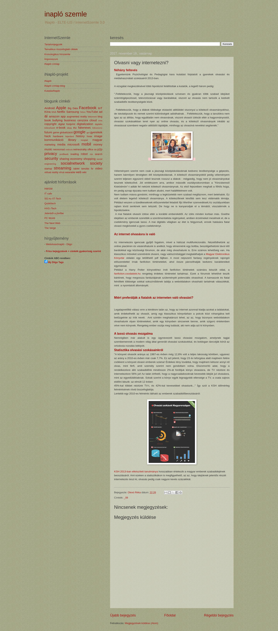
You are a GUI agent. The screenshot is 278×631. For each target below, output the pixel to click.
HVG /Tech (50, 208)
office (90, 149)
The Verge (50, 228)
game (56, 132)
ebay (69, 128)
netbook (69, 150)
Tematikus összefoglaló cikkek (61, 49)
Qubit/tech (50, 203)
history (80, 136)
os (95, 149)
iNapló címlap (51, 63)
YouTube (92, 111)
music (48, 149)
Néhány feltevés (125, 70)
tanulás (85, 168)
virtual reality (51, 172)
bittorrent (92, 116)
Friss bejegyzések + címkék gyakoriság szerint (73, 251)
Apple (61, 107)
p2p (99, 149)
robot (84, 154)
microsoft (73, 144)
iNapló (48, 81)
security (51, 158)
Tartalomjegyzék (53, 44)
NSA (54, 112)
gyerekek (96, 132)
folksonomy (97, 128)
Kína (47, 111)
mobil (86, 144)
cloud (93, 120)
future (48, 132)
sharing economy (70, 158)
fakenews (84, 127)
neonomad (59, 149)
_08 (126, 497)
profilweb (63, 154)
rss (91, 154)
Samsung (72, 111)
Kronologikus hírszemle (57, 54)
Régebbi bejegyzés (219, 615)
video (98, 168)
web (78, 172)
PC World (49, 218)
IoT (100, 108)
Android (49, 108)
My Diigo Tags (56, 262)
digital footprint (66, 124)
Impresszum (51, 59)
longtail (84, 140)
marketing (49, 144)
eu (74, 127)
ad (100, 111)
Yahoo (83, 112)
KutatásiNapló (52, 90)
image (98, 136)
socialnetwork (73, 163)
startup (48, 168)
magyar (97, 139)
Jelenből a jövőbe (54, 213)
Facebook (87, 107)
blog (100, 116)
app (63, 116)
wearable (70, 172)
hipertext (69, 136)
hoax (89, 136)
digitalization (85, 124)
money (97, 144)
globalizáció (66, 132)
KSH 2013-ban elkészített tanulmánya (136, 471)
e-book (60, 127)
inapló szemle (65, 14)
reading (74, 154)
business (70, 120)
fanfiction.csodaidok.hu (127, 273)
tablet (76, 168)
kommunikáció (54, 139)
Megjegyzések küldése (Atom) (141, 623)
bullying (58, 120)
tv (92, 168)
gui (88, 132)
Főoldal (169, 615)
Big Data (73, 108)
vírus (61, 172)
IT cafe (48, 193)
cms (100, 120)
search (98, 154)
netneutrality (80, 149)
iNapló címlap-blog (54, 85)
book (47, 120)
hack (47, 136)
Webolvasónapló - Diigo (59, 244)
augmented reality (77, 116)
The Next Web (52, 223)
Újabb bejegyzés (123, 615)
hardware (58, 136)
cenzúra (82, 120)
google (80, 132)
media (61, 144)
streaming (62, 168)
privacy (50, 153)
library (72, 139)
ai (45, 116)
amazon (54, 116)
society (96, 163)
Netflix (61, 111)
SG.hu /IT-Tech (52, 198)
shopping (89, 158)
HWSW (48, 188)
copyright (50, 124)
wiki (84, 172)
